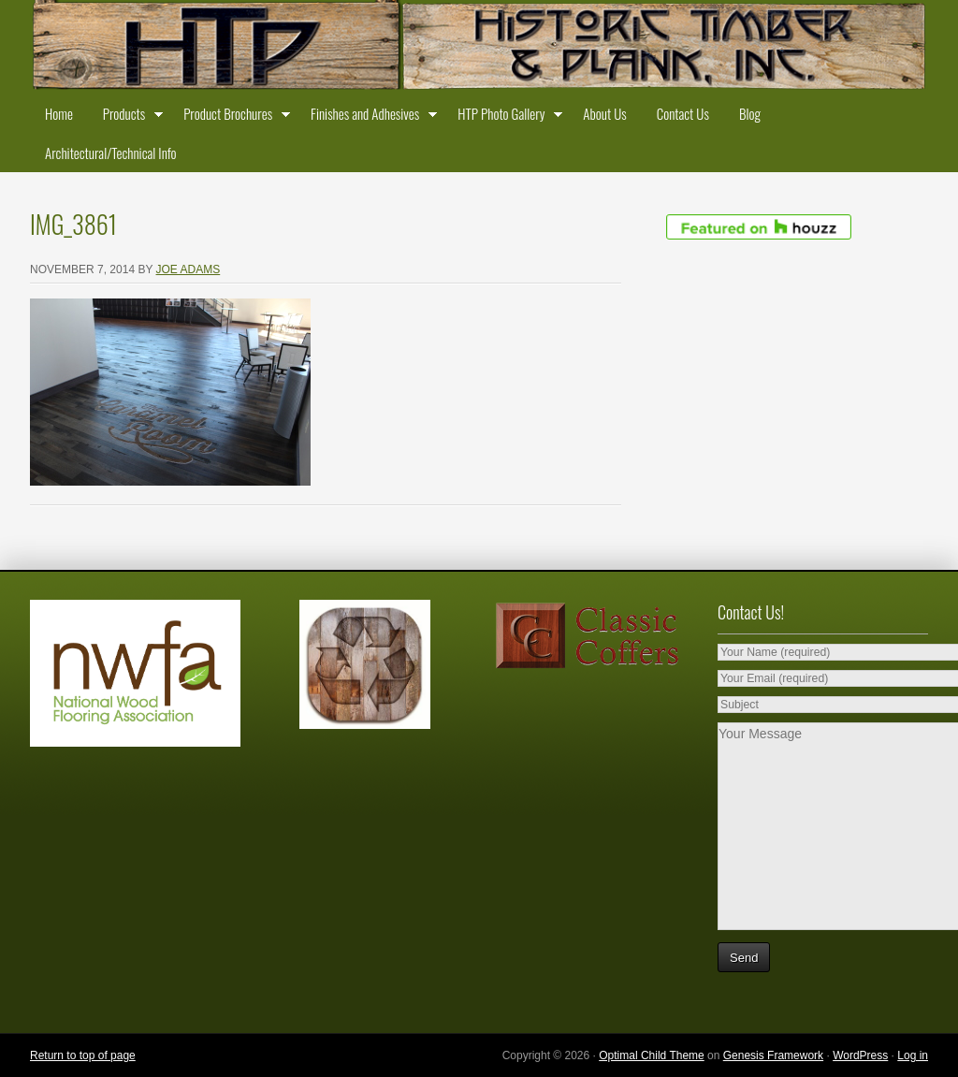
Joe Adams (188, 269)
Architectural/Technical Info (110, 152)
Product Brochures (232, 117)
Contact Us (683, 113)
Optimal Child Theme (651, 1055)
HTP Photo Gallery (505, 117)
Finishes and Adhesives (369, 117)
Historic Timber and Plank (479, 47)
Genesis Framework (773, 1055)
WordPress (860, 1055)
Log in (912, 1055)
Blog (750, 113)
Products (128, 117)
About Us (604, 113)
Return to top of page (83, 1055)
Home (59, 113)
